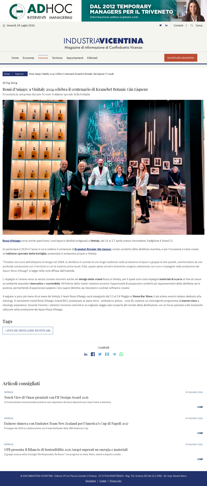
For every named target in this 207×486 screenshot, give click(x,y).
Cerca (196, 25)
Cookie (102, 481)
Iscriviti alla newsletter (180, 57)
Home (7, 73)
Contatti (178, 25)
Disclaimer (91, 481)
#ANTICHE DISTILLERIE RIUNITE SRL (28, 330)
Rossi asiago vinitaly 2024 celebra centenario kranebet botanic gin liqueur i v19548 (71, 73)
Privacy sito (115, 481)
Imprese (19, 73)
